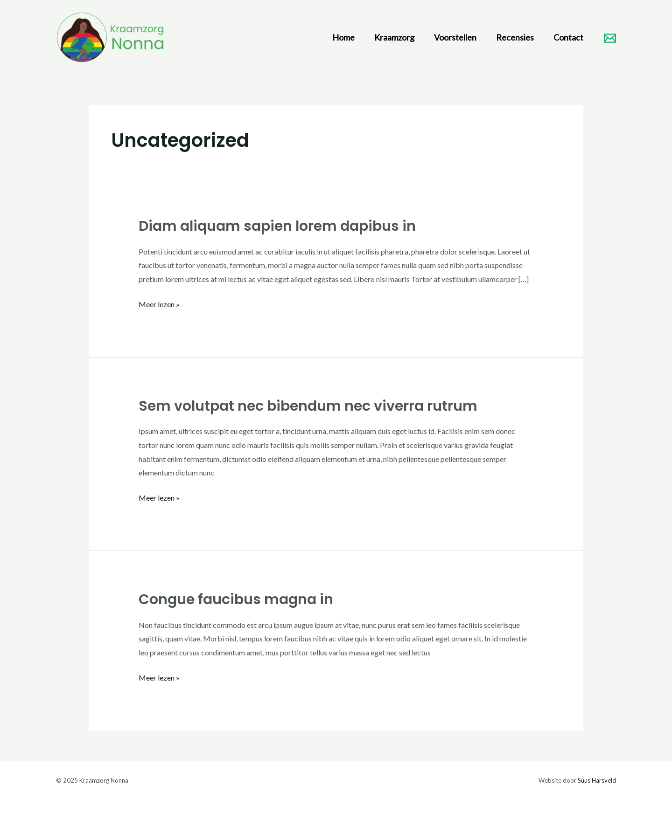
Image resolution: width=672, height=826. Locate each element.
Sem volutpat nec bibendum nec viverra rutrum (308, 406)
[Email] (610, 38)
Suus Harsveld (597, 780)
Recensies (515, 37)
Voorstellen (455, 37)
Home (343, 37)
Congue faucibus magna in (236, 599)
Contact (568, 37)
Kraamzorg (394, 37)
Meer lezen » (159, 303)
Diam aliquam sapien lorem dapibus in (277, 226)
